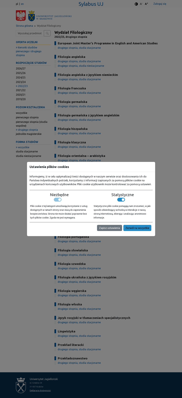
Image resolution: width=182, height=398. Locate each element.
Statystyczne (122, 195)
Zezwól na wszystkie (137, 227)
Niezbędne (59, 195)
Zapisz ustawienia (109, 227)
